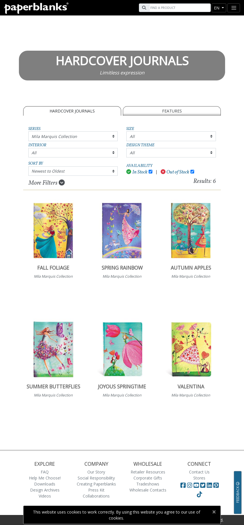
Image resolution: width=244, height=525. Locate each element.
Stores (199, 478)
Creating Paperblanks (96, 484)
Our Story (96, 472)
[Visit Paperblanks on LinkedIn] (210, 485)
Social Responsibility (96, 478)
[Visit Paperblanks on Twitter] (203, 485)
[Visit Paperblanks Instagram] (189, 485)
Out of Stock (175, 172)
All (132, 136)
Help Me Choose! (45, 478)
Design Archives (45, 490)
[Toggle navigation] (233, 7)
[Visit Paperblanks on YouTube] (197, 485)
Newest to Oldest (48, 171)
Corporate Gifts (147, 478)
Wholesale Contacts (147, 490)
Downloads (44, 484)
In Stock (136, 172)
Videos (45, 496)
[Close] (214, 512)
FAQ (45, 472)
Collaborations (96, 496)
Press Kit (96, 490)
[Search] (179, 7)
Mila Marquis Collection (54, 136)
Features (172, 111)
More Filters (47, 183)
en (217, 8)
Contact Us (199, 472)
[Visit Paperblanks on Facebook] (183, 485)
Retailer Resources (148, 472)
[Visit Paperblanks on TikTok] (199, 494)
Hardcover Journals (72, 111)
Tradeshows (147, 484)
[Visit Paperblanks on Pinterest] (216, 485)
